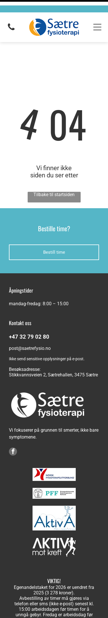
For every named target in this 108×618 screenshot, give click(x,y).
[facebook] (13, 427)
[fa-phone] (11, 24)
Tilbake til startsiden (54, 169)
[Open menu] (97, 22)
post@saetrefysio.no (30, 323)
